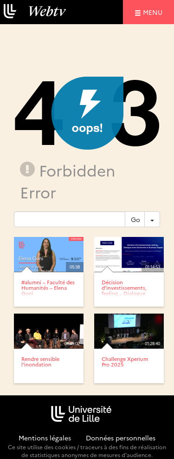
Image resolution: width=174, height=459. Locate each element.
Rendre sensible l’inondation (40, 361)
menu (154, 12)
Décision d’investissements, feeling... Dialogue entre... (124, 290)
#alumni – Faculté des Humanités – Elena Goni (48, 288)
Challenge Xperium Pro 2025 (125, 361)
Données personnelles (120, 437)
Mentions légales (45, 437)
